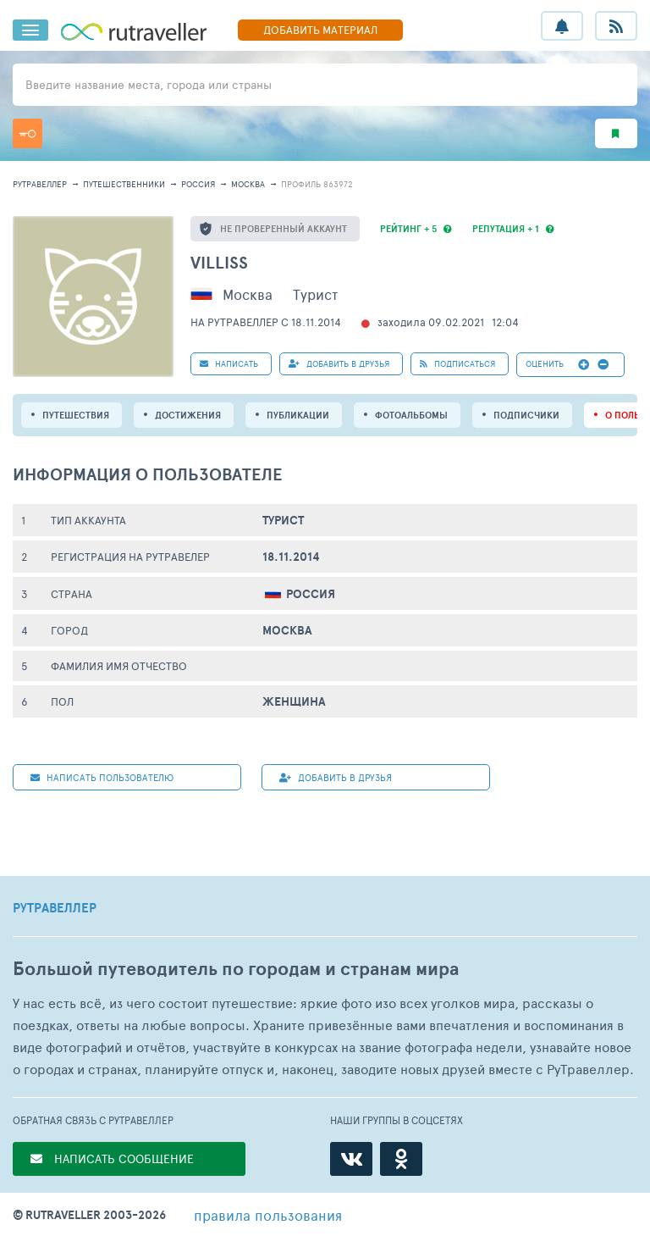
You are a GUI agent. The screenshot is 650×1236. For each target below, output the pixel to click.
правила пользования (268, 1215)
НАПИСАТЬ (229, 363)
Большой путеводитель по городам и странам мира (236, 968)
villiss (219, 262)
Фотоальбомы (411, 415)
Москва (248, 184)
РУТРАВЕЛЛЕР (54, 908)
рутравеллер (40, 184)
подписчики (526, 415)
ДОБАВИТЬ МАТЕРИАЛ (320, 29)
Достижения (188, 415)
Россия (198, 184)
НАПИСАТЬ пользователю (102, 777)
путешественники (124, 184)
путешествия (75, 415)
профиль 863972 (317, 184)
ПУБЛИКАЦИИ (298, 415)
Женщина (294, 701)
